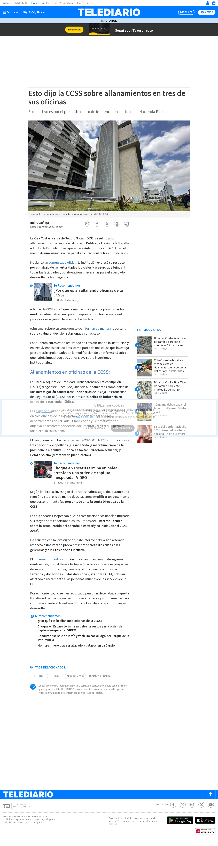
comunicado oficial (64, 266)
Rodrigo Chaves (86, 3)
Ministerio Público (99, 679)
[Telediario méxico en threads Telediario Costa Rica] (201, 808)
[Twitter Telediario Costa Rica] (183, 808)
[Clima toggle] (33, 12)
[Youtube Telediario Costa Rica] (211, 808)
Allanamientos (75, 679)
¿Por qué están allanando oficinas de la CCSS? (89, 296)
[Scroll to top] (210, 797)
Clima (54, 3)
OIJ (47, 3)
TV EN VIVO (184, 12)
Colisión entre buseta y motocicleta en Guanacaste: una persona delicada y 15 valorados (169, 367)
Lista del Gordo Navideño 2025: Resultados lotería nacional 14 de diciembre (166, 437)
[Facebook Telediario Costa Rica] (173, 808)
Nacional (109, 21)
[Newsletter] (213, 3)
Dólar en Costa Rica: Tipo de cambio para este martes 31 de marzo (171, 389)
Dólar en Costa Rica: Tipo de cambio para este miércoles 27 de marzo (168, 343)
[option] (109, 168)
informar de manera (101, 332)
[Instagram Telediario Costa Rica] (192, 808)
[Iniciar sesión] (207, 3)
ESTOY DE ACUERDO (123, 423)
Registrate (206, 12)
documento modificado (51, 563)
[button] (87, 223)
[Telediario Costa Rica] (109, 12)
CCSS (56, 679)
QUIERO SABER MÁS (95, 423)
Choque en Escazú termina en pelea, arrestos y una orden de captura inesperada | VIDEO (87, 476)
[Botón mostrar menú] (11, 12)
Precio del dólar (67, 3)
